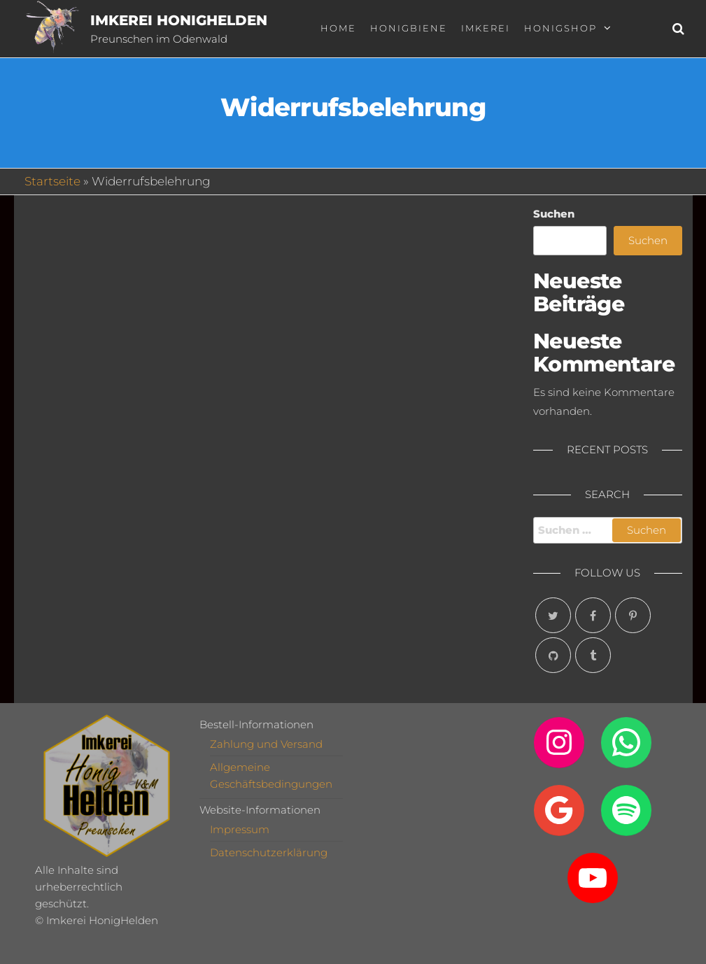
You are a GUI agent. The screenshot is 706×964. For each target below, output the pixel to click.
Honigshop (560, 28)
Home (338, 28)
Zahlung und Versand (266, 744)
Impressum (239, 829)
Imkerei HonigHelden (178, 20)
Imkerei (485, 28)
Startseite (52, 181)
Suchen (553, 213)
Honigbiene (408, 28)
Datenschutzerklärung (268, 852)
